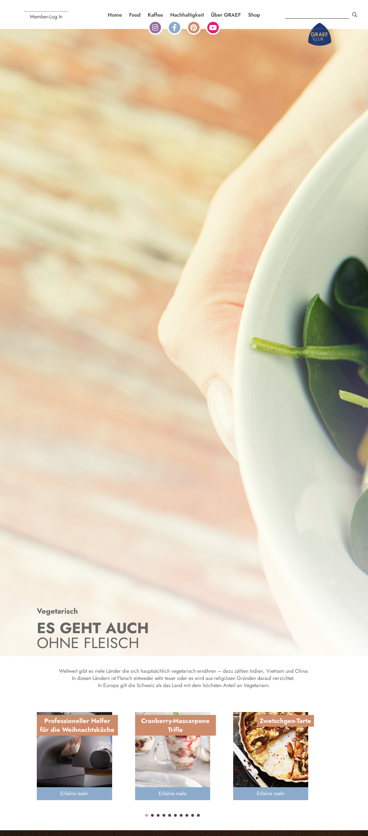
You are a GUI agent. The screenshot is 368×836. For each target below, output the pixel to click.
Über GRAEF (226, 15)
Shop (254, 15)
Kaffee (155, 15)
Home (115, 15)
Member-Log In (46, 16)
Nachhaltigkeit (187, 15)
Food (135, 15)
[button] (147, 815)
